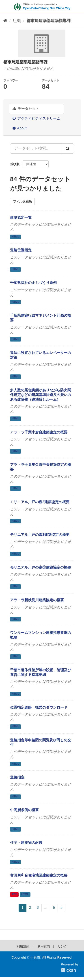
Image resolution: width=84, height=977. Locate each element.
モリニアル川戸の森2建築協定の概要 (39, 502)
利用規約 (23, 946)
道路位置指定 (21, 250)
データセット (26, 109)
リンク (62, 946)
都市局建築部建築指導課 (48, 20)
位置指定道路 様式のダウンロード (38, 707)
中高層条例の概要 (24, 810)
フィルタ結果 (22, 201)
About (19, 128)
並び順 (14, 164)
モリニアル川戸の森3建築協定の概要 (39, 535)
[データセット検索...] (36, 148)
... (45, 907)
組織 (17, 20)
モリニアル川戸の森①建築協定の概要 (40, 567)
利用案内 (43, 946)
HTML (15, 236)
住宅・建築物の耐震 (26, 842)
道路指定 (17, 777)
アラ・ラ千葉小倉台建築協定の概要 (38, 432)
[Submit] (68, 148)
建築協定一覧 (21, 217)
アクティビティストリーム (36, 118)
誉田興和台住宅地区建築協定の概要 (38, 875)
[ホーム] (5, 21)
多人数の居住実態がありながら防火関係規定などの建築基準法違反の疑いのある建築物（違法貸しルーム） (40, 394)
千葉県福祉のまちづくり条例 (33, 283)
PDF (14, 894)
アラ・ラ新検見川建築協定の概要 (37, 600)
